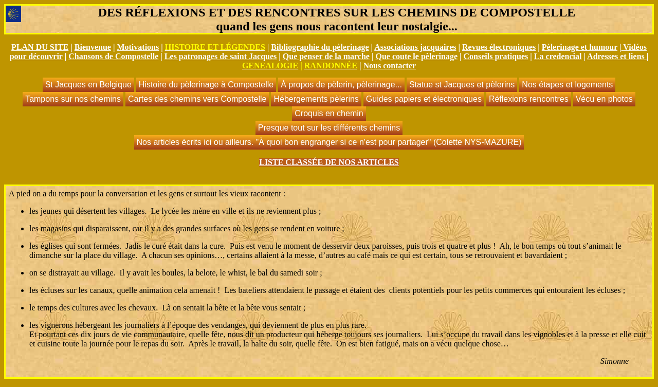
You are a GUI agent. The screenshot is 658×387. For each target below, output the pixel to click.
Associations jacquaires (415, 47)
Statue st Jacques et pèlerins (462, 84)
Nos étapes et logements (567, 84)
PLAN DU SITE (39, 47)
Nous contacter (389, 65)
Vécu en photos (604, 99)
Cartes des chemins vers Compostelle (197, 99)
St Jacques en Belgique (88, 84)
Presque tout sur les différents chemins (329, 127)
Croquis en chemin (329, 113)
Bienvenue (93, 47)
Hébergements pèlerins (315, 99)
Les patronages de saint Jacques (220, 56)
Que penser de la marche (326, 56)
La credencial (558, 56)
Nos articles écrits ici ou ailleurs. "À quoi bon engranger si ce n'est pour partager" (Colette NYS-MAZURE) (329, 142)
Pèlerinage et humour (579, 47)
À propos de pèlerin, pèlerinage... (341, 84)
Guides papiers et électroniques (424, 99)
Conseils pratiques (496, 56)
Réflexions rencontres (529, 99)
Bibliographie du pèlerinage (320, 47)
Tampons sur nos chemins (73, 99)
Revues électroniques (499, 47)
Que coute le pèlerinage (416, 56)
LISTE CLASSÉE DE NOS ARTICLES (329, 162)
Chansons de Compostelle (113, 56)
